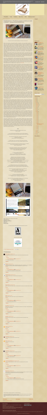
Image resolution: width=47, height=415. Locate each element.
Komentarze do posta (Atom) (8, 400)
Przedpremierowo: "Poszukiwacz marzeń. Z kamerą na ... (40, 124)
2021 (36, 97)
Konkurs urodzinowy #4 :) (40, 83)
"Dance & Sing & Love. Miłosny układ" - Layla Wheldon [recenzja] (40, 67)
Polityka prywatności (31, 16)
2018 (36, 100)
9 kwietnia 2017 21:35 (11, 336)
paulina (6, 295)
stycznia (37, 132)
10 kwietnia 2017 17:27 (18, 321)
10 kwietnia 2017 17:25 (18, 269)
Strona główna (6, 16)
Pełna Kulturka (7, 336)
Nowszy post (5, 399)
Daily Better (6, 316)
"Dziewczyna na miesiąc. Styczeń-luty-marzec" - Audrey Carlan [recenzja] (40, 79)
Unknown (6, 326)
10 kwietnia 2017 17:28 (18, 345)
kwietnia (37, 111)
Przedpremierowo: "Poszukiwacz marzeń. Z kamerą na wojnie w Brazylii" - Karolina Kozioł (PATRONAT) (41, 73)
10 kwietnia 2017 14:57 (9, 340)
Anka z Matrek (7, 305)
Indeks (26, 16)
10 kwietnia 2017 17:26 (18, 279)
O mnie (11, 16)
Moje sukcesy (21, 16)
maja (36, 110)
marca (36, 130)
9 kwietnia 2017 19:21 (9, 295)
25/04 (37, 115)
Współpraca (15, 16)
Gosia (6, 340)
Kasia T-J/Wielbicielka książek (10, 269)
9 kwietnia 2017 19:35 (11, 305)
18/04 (37, 118)
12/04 (37, 120)
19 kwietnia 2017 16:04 (18, 355)
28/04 (37, 113)
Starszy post (31, 399)
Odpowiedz (7, 261)
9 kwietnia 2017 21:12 (10, 326)
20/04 (37, 117)
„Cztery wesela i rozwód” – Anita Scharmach (41, 42)
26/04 (37, 114)
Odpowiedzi (7, 257)
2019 (36, 99)
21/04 (37, 116)
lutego (36, 131)
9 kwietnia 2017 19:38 (10, 316)
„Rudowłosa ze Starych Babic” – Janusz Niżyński (40, 46)
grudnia (37, 102)
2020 (36, 98)
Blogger (28, 413)
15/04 (37, 119)
